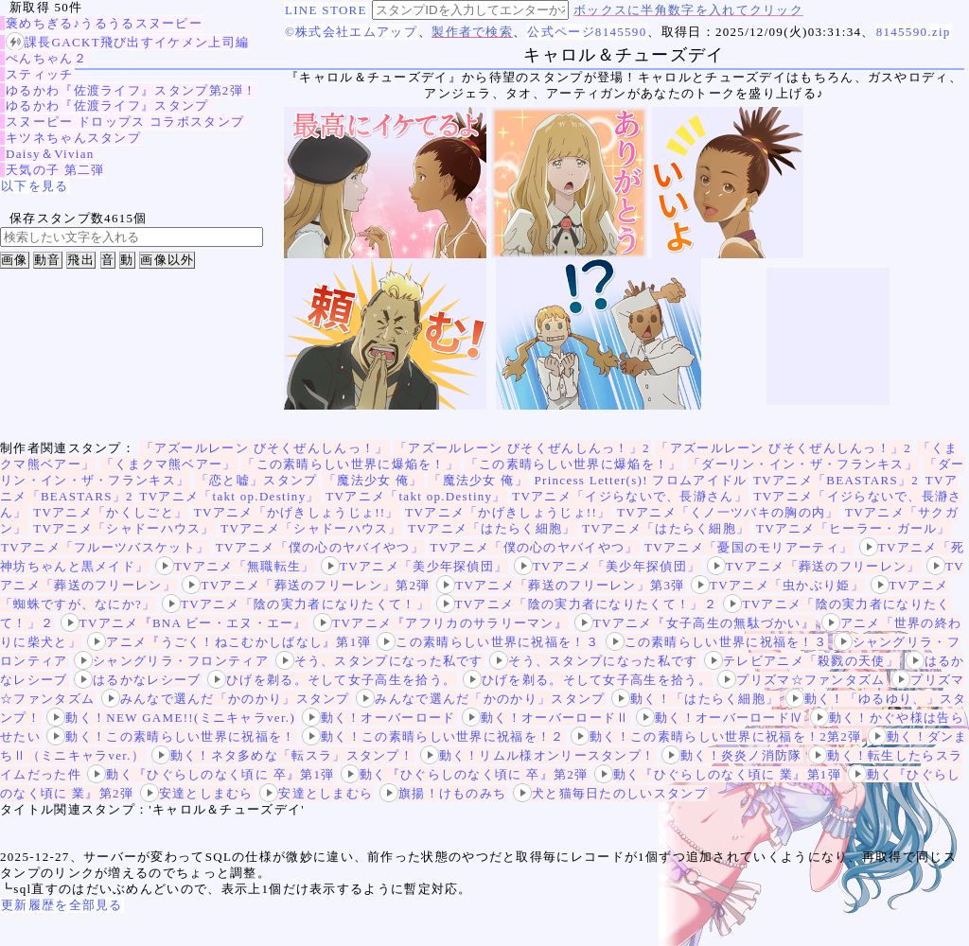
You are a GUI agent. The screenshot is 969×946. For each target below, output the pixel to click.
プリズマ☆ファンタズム (801, 680)
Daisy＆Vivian (50, 154)
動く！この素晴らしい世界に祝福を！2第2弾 (716, 736)
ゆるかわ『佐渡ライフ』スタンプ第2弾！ (131, 90)
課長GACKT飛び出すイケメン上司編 (127, 42)
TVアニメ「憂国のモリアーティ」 (748, 547)
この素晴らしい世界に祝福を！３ (488, 642)
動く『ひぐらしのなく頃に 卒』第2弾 (464, 774)
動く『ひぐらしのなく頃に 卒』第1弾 (210, 774)
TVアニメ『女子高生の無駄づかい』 (694, 623)
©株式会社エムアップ (351, 32)
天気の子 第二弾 (55, 170)
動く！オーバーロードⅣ (719, 718)
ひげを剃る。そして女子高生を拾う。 (331, 680)
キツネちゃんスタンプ (73, 138)
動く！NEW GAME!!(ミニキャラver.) (170, 718)
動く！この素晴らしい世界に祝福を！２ (433, 736)
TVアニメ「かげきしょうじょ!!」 (296, 512)
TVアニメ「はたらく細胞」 (491, 528)
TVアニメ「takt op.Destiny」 (229, 496)
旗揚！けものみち (442, 793)
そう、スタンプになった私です (379, 661)
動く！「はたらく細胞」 (695, 699)
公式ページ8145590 (586, 32)
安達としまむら (197, 793)
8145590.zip (913, 32)
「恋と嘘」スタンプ (257, 480)
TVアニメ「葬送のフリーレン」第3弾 (560, 585)
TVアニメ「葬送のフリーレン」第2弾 (306, 585)
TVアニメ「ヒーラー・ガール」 (853, 528)
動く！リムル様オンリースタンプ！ (538, 755)
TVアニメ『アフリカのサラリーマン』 (440, 623)
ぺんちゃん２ (46, 58)
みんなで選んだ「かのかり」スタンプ (225, 699)
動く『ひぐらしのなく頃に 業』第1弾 (717, 774)
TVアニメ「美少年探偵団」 (414, 566)
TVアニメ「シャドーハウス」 (124, 528)
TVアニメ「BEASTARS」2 (836, 480)
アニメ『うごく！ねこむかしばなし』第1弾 (229, 642)
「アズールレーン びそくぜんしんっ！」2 (522, 448)
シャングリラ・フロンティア (171, 661)
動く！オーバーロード (379, 718)
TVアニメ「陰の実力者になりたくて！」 (296, 604)
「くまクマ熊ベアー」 (169, 464)
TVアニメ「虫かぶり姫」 (777, 585)
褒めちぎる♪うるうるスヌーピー (104, 23)
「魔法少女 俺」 (373, 480)
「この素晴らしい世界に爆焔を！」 (350, 464)
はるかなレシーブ (137, 680)
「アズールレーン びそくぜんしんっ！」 (265, 448)
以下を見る (35, 186)
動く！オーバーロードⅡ (545, 718)
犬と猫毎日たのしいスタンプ (610, 793)
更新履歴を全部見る (62, 905)
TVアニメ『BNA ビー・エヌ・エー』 (184, 623)
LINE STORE (326, 10)
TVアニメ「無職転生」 (235, 566)
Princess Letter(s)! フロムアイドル (640, 480)
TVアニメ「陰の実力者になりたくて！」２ (576, 604)
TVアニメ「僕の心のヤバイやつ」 (320, 547)
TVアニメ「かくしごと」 (110, 512)
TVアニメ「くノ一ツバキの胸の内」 (727, 512)
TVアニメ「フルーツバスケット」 (105, 547)
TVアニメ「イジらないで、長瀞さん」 (630, 496)
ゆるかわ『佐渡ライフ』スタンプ (107, 105)
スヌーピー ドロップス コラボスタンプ (125, 121)
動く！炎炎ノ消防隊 (731, 755)
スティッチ (40, 74)
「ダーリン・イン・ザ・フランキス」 (803, 464)
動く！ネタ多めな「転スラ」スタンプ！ (282, 755)
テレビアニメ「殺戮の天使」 (801, 661)
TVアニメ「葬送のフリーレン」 (814, 566)
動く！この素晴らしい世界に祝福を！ (170, 736)
